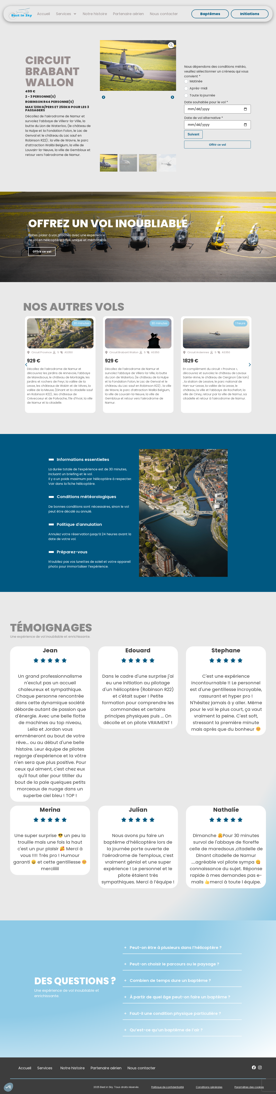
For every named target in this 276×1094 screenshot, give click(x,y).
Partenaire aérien (128, 13)
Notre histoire (95, 13)
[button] (103, 97)
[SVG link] (19, 14)
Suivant (193, 134)
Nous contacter (164, 13)
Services (66, 14)
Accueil (43, 13)
